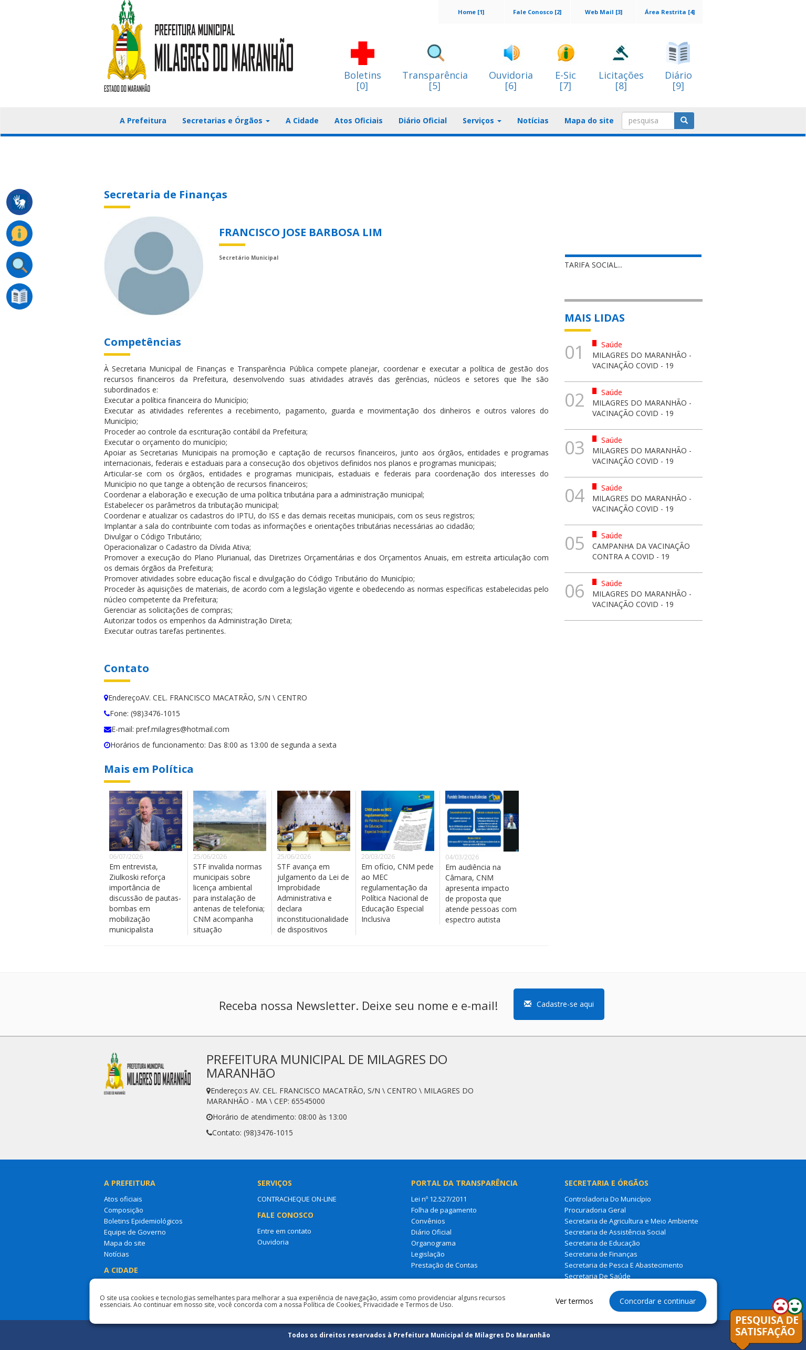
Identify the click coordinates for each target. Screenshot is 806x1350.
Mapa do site (589, 120)
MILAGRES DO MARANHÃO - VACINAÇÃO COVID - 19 (642, 360)
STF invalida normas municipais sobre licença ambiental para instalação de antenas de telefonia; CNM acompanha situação (229, 898)
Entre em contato (284, 1231)
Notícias (533, 120)
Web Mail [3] (603, 12)
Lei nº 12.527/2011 (439, 1199)
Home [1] (471, 12)
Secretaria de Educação (602, 1243)
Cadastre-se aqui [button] (559, 1004)
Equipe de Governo (135, 1232)
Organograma (433, 1243)
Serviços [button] (482, 120)
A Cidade (302, 120)
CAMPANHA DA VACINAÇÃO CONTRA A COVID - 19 (641, 551)
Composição (123, 1210)
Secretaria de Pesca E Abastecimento (623, 1265)
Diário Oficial (423, 120)
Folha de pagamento (444, 1210)
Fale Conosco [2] (537, 12)
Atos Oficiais (358, 120)
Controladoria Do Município (607, 1199)
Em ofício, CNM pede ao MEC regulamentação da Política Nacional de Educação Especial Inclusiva (397, 893)
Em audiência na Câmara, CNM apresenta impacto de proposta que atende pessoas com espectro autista (481, 893)
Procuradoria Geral (595, 1210)
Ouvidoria (273, 1242)
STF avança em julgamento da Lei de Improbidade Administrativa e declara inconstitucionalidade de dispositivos (313, 898)
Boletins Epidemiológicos (143, 1221)
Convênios (428, 1221)
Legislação (428, 1254)
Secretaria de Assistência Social (615, 1232)
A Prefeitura (143, 120)
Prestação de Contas (444, 1265)
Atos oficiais (123, 1199)
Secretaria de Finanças (600, 1254)
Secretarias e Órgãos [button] (226, 120)
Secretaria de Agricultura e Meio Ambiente (631, 1221)
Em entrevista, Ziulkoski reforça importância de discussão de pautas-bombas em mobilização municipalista (145, 898)
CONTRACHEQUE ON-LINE (297, 1199)
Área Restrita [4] (670, 12)
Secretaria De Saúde (597, 1276)
